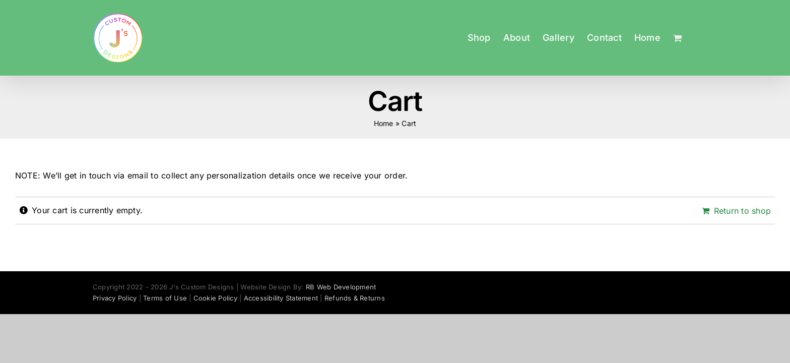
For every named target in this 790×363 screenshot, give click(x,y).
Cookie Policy (215, 298)
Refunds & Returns (354, 298)
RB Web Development (341, 287)
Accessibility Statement (281, 298)
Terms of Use (165, 298)
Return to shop (742, 211)
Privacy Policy (115, 298)
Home (383, 123)
